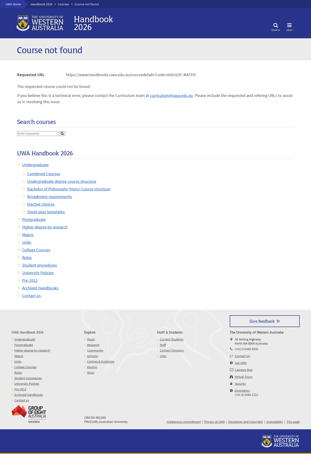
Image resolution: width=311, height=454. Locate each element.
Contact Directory (172, 350)
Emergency (242, 390)
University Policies (38, 272)
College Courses (36, 250)
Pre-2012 (30, 280)
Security (240, 384)
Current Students (172, 339)
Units (26, 242)
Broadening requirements (49, 196)
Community (95, 350)
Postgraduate (34, 219)
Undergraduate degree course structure (61, 181)
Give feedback (262, 321)
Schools (92, 356)
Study (91, 339)
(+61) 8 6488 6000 (246, 349)
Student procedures (39, 265)
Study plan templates (46, 211)
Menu (289, 26)
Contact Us (242, 356)
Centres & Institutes (100, 361)
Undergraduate (35, 164)
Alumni (92, 367)
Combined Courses (43, 173)
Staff (163, 345)
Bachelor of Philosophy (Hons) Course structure (68, 189)
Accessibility (274, 422)
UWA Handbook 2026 (28, 332)
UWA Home (13, 4)
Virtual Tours (243, 377)
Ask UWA (241, 363)
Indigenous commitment (184, 422)
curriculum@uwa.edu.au (171, 95)
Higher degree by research (45, 227)
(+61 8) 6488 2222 (246, 395)
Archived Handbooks (40, 288)
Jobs (163, 356)
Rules (27, 257)
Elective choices (41, 204)
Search (275, 26)
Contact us (31, 295)
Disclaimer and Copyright (245, 422)
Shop (90, 372)
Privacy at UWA (214, 422)
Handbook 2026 (41, 4)
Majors (28, 234)
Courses (63, 4)
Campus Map (244, 370)
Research (93, 345)
